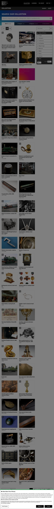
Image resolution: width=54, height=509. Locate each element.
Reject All (40, 507)
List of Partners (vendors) (5, 504)
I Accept (48, 507)
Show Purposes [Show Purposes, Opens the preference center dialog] (5, 507)
